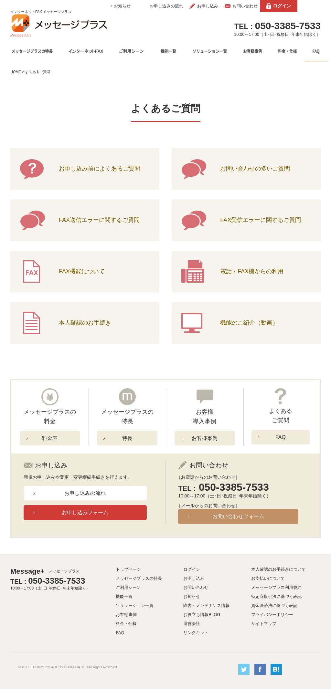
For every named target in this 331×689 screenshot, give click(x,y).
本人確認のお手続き (85, 322)
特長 (127, 438)
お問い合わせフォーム (238, 516)
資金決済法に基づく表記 (274, 605)
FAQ (280, 437)
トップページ (128, 569)
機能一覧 (124, 596)
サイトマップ (263, 623)
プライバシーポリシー (272, 614)
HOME (15, 72)
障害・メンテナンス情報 (206, 605)
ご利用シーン (128, 587)
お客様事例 (205, 438)
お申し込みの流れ (166, 6)
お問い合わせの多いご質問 (255, 168)
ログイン (282, 5)
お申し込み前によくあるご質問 (99, 168)
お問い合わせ (245, 6)
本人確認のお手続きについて (278, 569)
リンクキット (195, 632)
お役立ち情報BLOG (201, 614)
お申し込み (207, 6)
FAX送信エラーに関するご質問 (99, 220)
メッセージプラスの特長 (139, 578)
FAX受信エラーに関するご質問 (260, 220)
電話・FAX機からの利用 (251, 271)
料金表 (50, 438)
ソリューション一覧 (135, 605)
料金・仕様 (126, 623)
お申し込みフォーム (85, 512)
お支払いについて (268, 578)
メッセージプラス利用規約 (276, 587)
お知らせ (122, 6)
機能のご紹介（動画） (249, 322)
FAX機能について (82, 271)
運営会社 (191, 623)
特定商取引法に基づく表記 (276, 596)
